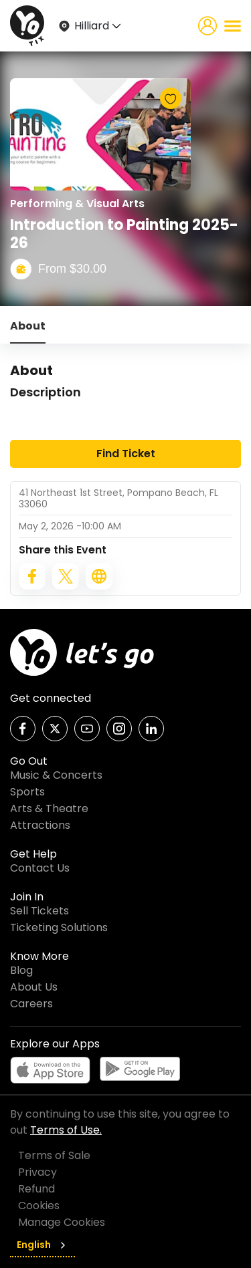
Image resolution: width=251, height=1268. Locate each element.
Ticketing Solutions (59, 927)
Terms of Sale (54, 1155)
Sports (27, 791)
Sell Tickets (39, 910)
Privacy (37, 1172)
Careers (31, 1003)
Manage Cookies (61, 1222)
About (28, 326)
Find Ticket (125, 453)
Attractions (40, 825)
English (42, 1244)
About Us (34, 987)
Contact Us (40, 868)
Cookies (39, 1205)
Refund (36, 1188)
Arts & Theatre (49, 808)
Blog (21, 970)
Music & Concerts (56, 775)
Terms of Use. (66, 1130)
